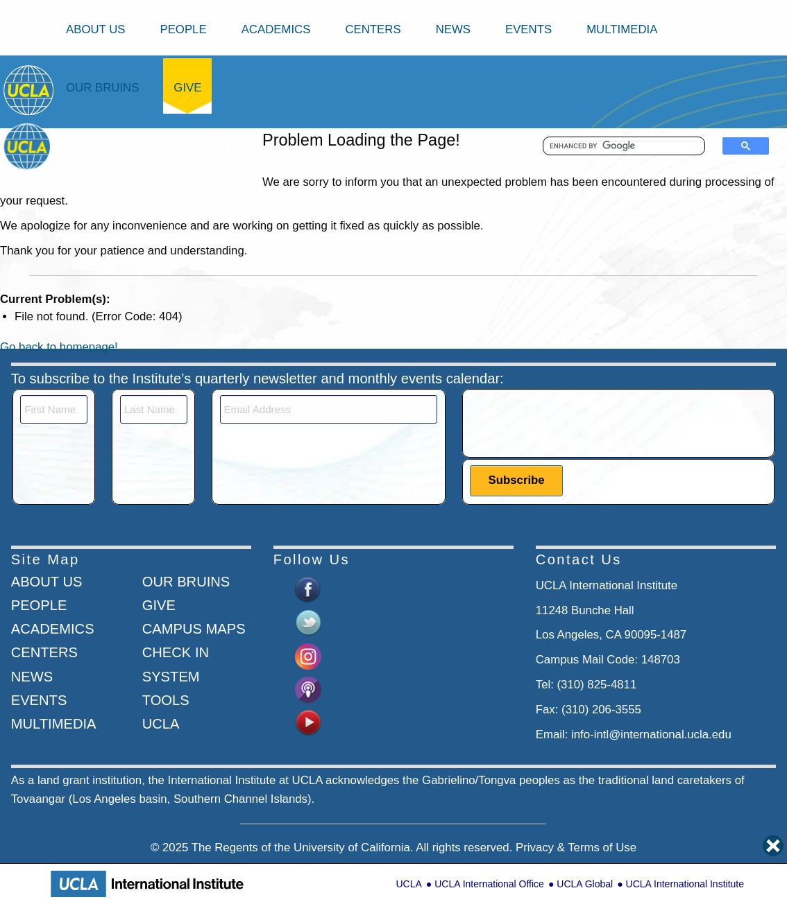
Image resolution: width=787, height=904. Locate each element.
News (453, 29)
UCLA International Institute (685, 883)
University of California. (354, 847)
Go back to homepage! (59, 347)
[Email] (329, 409)
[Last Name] (153, 409)
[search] (624, 146)
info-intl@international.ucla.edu (651, 734)
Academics (276, 29)
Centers (372, 29)
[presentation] (575, 422)
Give (187, 87)
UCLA (408, 883)
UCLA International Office (489, 883)
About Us (95, 29)
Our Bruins (102, 87)
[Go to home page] (29, 89)
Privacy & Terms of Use (576, 847)
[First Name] (53, 409)
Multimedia (621, 29)
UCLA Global (585, 883)
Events (528, 29)
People (183, 29)
